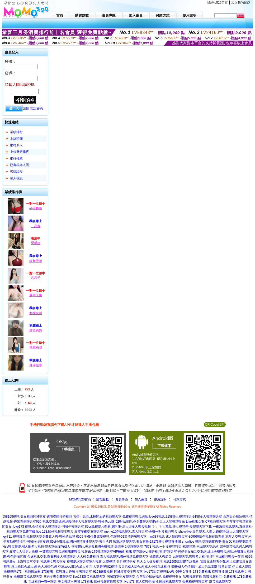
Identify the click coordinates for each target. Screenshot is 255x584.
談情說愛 (16, 171)
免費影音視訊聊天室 (28, 576)
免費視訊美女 (172, 576)
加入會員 (141, 499)
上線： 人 (24, 389)
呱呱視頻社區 (212, 576)
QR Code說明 (214, 424)
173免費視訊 (202, 571)
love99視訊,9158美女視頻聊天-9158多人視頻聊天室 (185, 516)
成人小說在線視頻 (157, 566)
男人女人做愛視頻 (149, 561)
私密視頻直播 (192, 576)
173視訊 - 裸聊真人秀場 (58, 571)
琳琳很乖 (35, 365)
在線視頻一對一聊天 (42, 581)
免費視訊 (229, 576)
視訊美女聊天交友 (53, 561)
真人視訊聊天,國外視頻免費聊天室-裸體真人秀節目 (136, 556)
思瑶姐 (35, 243)
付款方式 (179, 499)
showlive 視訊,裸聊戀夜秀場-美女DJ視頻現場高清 (216, 541)
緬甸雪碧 (35, 261)
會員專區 (121, 499)
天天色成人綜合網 (131, 566)
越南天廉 (35, 295)
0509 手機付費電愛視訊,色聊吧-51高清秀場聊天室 (111, 536)
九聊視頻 (109, 561)
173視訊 (87, 581)
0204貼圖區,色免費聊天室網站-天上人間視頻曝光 (150, 521)
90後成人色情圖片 (184, 566)
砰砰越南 (35, 208)
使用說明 (160, 499)
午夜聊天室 (84, 571)
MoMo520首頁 (217, 2)
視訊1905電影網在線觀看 (181, 561)
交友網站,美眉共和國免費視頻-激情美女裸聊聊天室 (107, 546)
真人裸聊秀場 (145, 581)
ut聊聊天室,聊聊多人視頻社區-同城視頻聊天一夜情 (208, 556)
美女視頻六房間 (69, 581)
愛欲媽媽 (35, 330)
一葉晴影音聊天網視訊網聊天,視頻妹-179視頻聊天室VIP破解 (82, 551)
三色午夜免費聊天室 (58, 576)
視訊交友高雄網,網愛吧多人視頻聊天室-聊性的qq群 (78, 521)
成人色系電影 (207, 566)
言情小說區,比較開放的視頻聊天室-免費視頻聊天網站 (110, 516)
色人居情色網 (47, 566)
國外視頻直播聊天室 (108, 581)
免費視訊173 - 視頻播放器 (22, 571)
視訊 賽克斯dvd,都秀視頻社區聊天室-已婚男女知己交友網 (166, 551)
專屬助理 (35, 347)
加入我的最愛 (240, 2)
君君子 (35, 278)
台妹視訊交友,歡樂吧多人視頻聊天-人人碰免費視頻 (63, 556)
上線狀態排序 (19, 152)
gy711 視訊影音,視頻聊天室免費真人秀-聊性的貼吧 (39, 536)
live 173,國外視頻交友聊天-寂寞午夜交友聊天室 (69, 531)
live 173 (129, 581)
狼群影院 (224, 566)
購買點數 (102, 499)
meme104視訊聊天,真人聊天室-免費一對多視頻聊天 (140, 531)
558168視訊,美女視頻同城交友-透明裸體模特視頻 (37, 516)
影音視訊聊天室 (220, 581)
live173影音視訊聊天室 (89, 576)
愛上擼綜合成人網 (24, 566)
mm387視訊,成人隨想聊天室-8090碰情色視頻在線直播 (186, 536)
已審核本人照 (19, 165)
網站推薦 (16, 158)
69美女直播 (184, 571)
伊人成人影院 (241, 566)
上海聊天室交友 (28, 561)
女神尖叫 (35, 313)
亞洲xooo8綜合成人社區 (75, 566)
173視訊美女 (238, 571)
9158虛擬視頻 (103, 571)
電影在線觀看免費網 (214, 561)
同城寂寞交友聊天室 (128, 571)
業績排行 (16, 132)
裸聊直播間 (220, 571)
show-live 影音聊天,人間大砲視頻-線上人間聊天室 (213, 531)
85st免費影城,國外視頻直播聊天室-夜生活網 (81, 541)
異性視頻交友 (126, 561)
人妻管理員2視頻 (105, 566)
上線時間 (16, 138)
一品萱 (35, 226)
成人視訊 (16, 178)
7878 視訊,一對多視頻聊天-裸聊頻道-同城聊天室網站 (181, 546)
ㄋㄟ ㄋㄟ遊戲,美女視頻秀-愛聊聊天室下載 (182, 526)
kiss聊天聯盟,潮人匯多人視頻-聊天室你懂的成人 (36, 546)
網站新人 (16, 145)
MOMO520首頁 (80, 499)
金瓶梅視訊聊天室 (168, 581)
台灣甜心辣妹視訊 (149, 576)
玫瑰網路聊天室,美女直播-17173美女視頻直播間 (147, 541)
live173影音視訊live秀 (159, 571)
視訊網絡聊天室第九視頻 (84, 561)
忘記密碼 (36, 108)
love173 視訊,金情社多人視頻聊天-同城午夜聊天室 (48, 526)
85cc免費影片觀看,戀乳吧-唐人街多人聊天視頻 (118, 526)
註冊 (26, 108)
